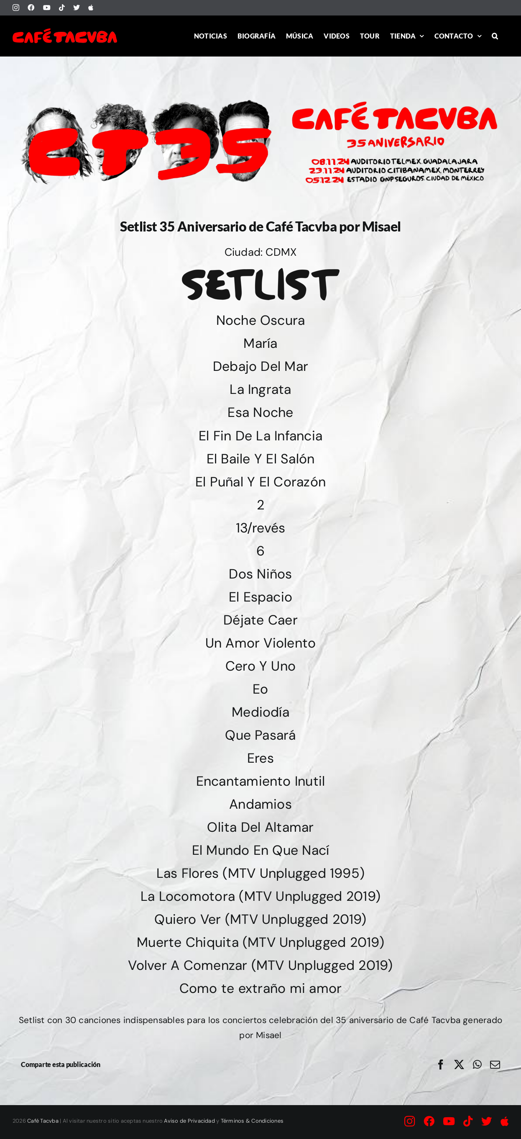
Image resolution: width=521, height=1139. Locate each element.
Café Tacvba (43, 1120)
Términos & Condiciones (252, 1120)
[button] (495, 35)
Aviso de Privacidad (189, 1120)
